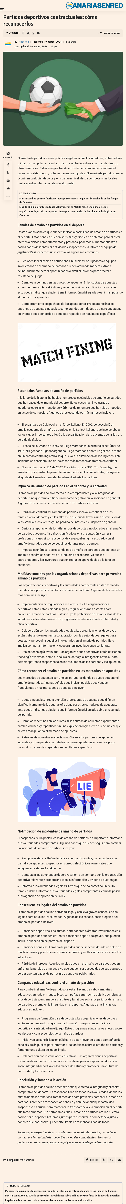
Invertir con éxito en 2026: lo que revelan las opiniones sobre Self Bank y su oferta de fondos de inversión (62, 1195)
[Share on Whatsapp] (33, 33)
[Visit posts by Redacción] (8, 44)
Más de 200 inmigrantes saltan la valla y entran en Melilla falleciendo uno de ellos (63, 206)
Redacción (23, 41)
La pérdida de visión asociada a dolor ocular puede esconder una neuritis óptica (48, 1200)
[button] (3, 9)
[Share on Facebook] (23, 33)
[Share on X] (28, 33)
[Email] (38, 33)
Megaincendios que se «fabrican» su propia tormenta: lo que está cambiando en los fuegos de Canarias (61, 1191)
